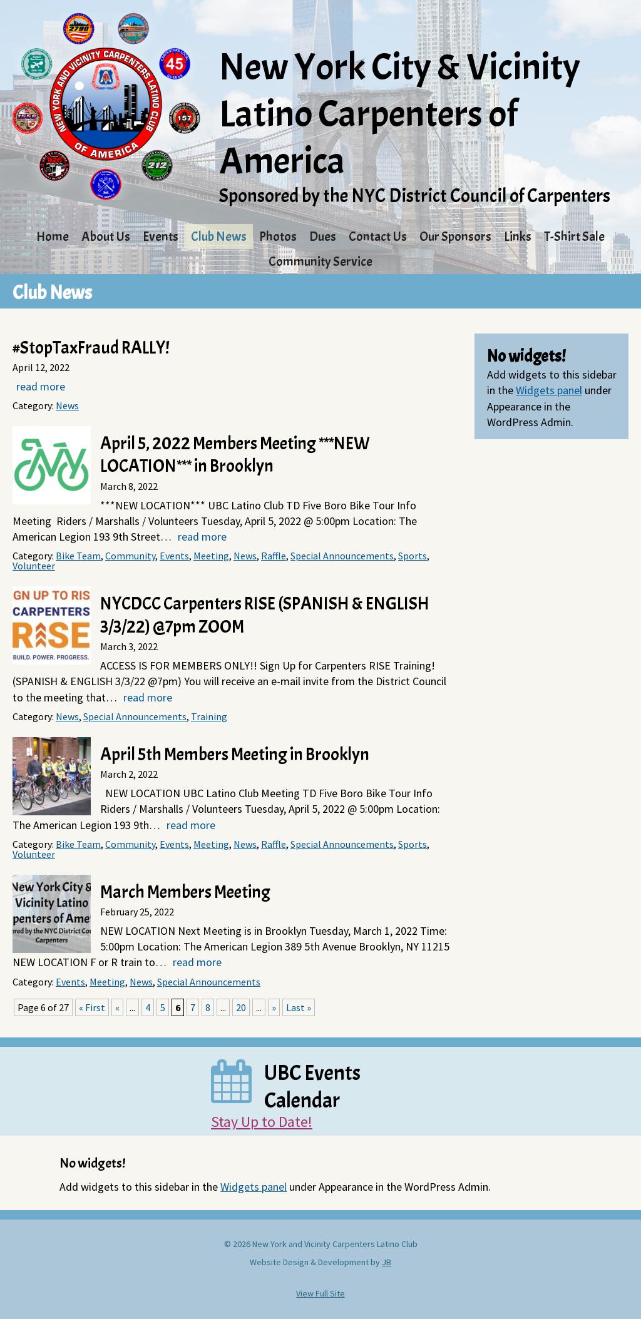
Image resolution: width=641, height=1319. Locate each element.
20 (241, 1007)
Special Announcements (342, 555)
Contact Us (378, 236)
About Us (105, 236)
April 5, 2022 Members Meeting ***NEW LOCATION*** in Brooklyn (235, 454)
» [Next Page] (274, 1007)
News (67, 405)
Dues (322, 236)
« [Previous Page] (117, 1007)
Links (517, 236)
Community (130, 555)
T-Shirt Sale (574, 236)
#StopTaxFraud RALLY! (91, 348)
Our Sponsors (455, 236)
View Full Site (320, 1293)
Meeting (211, 555)
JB (386, 1262)
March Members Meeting (185, 892)
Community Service (320, 261)
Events (160, 236)
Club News (219, 236)
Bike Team (78, 555)
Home (52, 236)
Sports (412, 555)
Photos (278, 236)
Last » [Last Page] (298, 1007)
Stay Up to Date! (261, 1121)
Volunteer (34, 565)
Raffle (273, 555)
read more (40, 386)
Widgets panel (549, 390)
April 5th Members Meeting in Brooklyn (234, 754)
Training (209, 716)
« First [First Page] (92, 1007)
